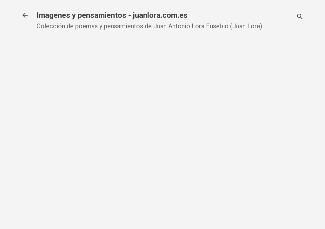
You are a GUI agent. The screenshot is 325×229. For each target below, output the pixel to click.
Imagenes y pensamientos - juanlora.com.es (112, 15)
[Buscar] (300, 17)
